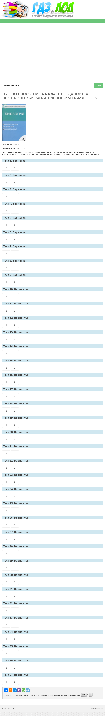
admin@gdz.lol (97, 708)
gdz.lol (7, 708)
